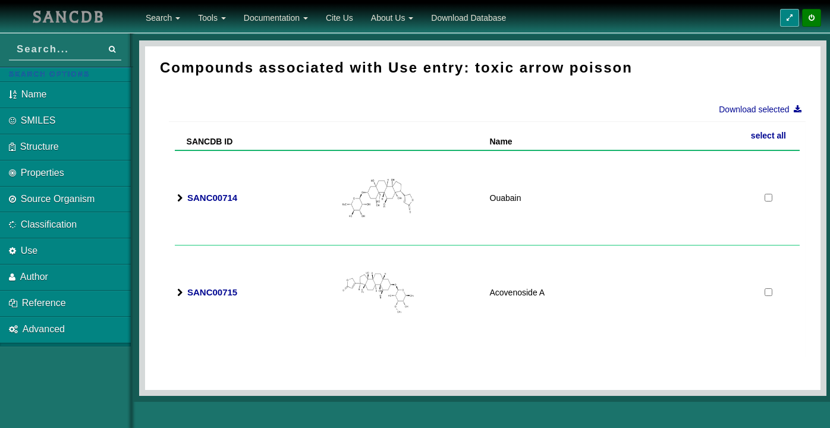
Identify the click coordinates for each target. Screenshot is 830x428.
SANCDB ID (204, 141)
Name (501, 141)
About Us (392, 18)
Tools (212, 18)
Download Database (468, 18)
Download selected (764, 109)
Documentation (276, 18)
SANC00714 (212, 198)
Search (163, 18)
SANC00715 (212, 292)
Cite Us (339, 18)
